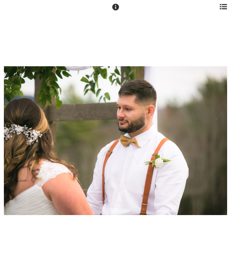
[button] (115, 10)
